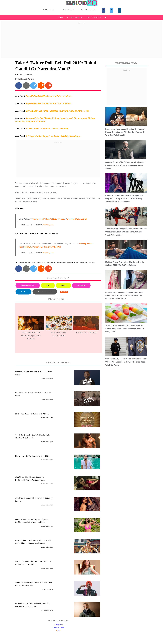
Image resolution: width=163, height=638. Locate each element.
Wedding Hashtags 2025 (27, 285)
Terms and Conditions (59, 627)
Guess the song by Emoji (45, 291)
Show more (63, 292)
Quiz (60, 17)
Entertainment (75, 17)
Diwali (47, 285)
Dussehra (23, 291)
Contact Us (88, 10)
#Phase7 (61, 219)
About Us (49, 10)
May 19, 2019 (48, 225)
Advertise (68, 10)
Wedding (63, 285)
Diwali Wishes (81, 285)
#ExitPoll (83, 219)
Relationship (94, 17)
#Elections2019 (72, 219)
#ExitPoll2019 (51, 219)
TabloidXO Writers (26, 79)
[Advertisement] (81, 40)
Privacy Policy (58, 624)
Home (59, 630)
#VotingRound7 (38, 219)
